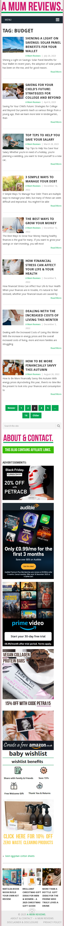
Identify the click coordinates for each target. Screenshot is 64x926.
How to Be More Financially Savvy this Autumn (40, 365)
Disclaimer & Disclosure (22, 922)
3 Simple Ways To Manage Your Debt (41, 179)
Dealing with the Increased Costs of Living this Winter (42, 315)
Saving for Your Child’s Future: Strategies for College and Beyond (43, 91)
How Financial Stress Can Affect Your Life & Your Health (40, 267)
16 (26, 415)
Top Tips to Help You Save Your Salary (42, 137)
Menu (8, 19)
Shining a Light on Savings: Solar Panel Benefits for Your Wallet (43, 45)
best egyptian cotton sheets (19, 856)
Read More (56, 71)
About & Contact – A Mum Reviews (32, 918)
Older (36, 415)
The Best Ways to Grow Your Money (40, 221)
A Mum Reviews (33, 56)
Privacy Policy (52, 922)
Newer (11, 408)
